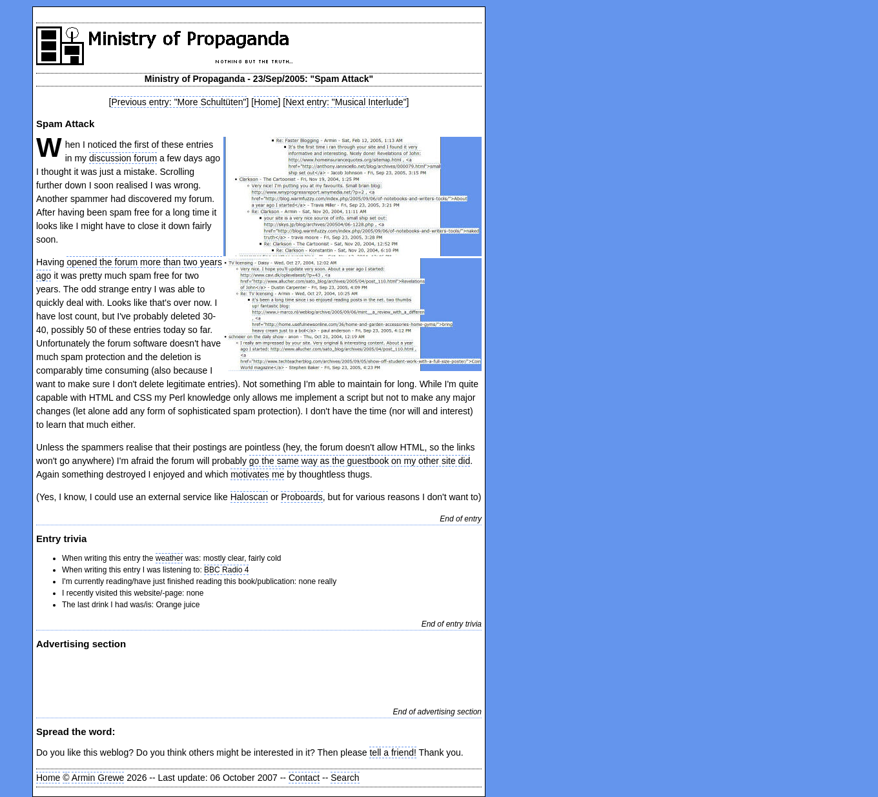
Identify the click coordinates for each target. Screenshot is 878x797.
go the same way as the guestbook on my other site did (359, 461)
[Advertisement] (187, 677)
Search (345, 777)
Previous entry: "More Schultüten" (178, 102)
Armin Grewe (98, 777)
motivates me (257, 474)
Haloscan (249, 497)
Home (266, 102)
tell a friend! (392, 752)
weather (169, 558)
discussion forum (123, 158)
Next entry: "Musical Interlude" (345, 102)
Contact (304, 777)
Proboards (302, 497)
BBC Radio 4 (226, 569)
